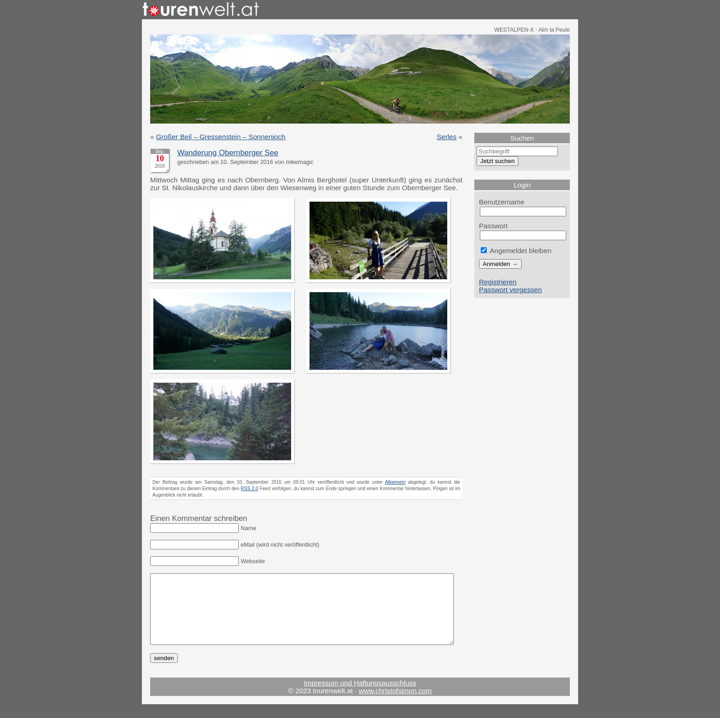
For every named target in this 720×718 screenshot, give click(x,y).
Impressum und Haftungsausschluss (360, 697)
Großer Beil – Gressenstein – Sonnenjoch (221, 137)
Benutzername (501, 202)
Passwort (493, 226)
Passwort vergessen (510, 290)
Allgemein (395, 482)
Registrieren (498, 282)
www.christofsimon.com (395, 704)
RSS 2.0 (249, 488)
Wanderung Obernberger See (227, 152)
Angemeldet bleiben (516, 250)
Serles (446, 137)
